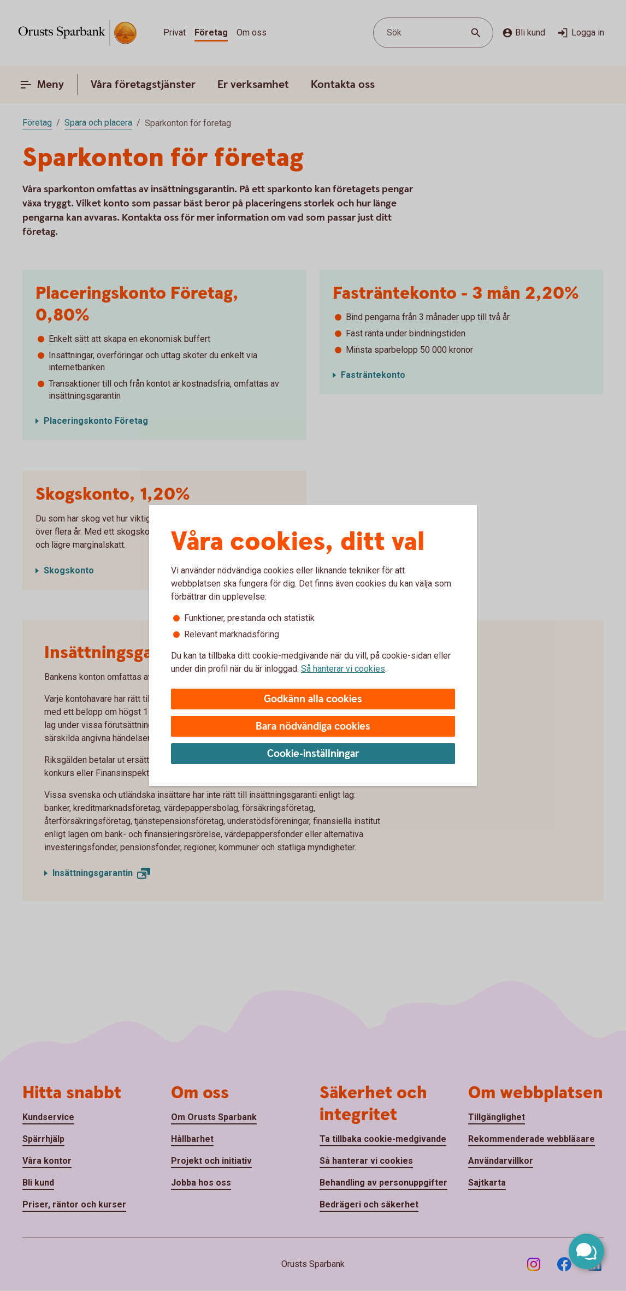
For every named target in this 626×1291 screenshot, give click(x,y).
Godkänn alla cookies (313, 699)
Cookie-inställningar (313, 754)
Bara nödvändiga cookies (313, 726)
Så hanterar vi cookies (343, 669)
